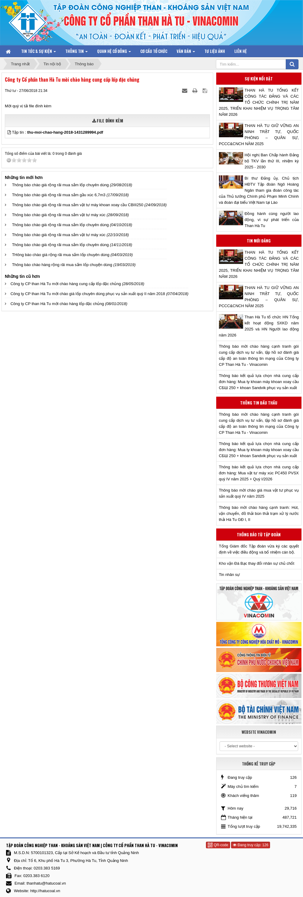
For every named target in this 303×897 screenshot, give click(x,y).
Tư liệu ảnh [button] (214, 51)
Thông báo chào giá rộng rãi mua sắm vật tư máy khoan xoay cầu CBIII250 (77, 205)
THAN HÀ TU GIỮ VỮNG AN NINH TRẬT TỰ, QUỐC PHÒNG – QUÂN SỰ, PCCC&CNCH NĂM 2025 (259, 134)
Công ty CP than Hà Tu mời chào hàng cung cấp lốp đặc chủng (66, 283)
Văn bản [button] (186, 52)
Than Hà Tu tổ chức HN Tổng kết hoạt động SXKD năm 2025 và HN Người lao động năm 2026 (259, 326)
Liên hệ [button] (240, 51)
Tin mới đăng (259, 241)
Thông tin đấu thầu (258, 403)
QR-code (218, 845)
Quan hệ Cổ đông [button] (114, 52)
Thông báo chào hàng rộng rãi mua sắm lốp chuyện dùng (62, 264)
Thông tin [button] (76, 52)
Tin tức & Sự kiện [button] (38, 52)
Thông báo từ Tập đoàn (259, 534)
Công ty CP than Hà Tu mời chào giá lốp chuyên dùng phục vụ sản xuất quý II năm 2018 (88, 293)
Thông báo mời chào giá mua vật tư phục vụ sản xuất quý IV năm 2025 (259, 493)
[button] (10, 132)
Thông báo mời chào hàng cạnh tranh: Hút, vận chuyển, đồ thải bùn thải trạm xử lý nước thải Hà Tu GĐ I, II (259, 513)
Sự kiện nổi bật (259, 79)
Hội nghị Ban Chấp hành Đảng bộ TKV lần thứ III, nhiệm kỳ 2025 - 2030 (272, 161)
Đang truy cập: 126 (250, 845)
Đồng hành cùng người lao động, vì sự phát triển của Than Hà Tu (272, 219)
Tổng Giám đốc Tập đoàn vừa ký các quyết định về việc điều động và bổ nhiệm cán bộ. (259, 549)
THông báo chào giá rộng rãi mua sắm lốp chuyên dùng (60, 254)
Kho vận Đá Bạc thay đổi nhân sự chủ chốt (256, 563)
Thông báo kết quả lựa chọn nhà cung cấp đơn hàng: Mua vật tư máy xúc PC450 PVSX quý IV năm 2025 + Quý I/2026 (259, 473)
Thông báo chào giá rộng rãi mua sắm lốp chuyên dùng (60, 185)
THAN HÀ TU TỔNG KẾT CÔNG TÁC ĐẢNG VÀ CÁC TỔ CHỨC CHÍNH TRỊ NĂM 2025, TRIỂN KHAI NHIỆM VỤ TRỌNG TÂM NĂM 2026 (259, 102)
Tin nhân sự (229, 574)
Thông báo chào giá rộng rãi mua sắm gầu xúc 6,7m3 (59, 195)
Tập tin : (57, 132)
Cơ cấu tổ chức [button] (153, 51)
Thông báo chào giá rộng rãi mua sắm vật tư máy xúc (59, 215)
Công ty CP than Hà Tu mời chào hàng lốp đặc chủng (57, 303)
